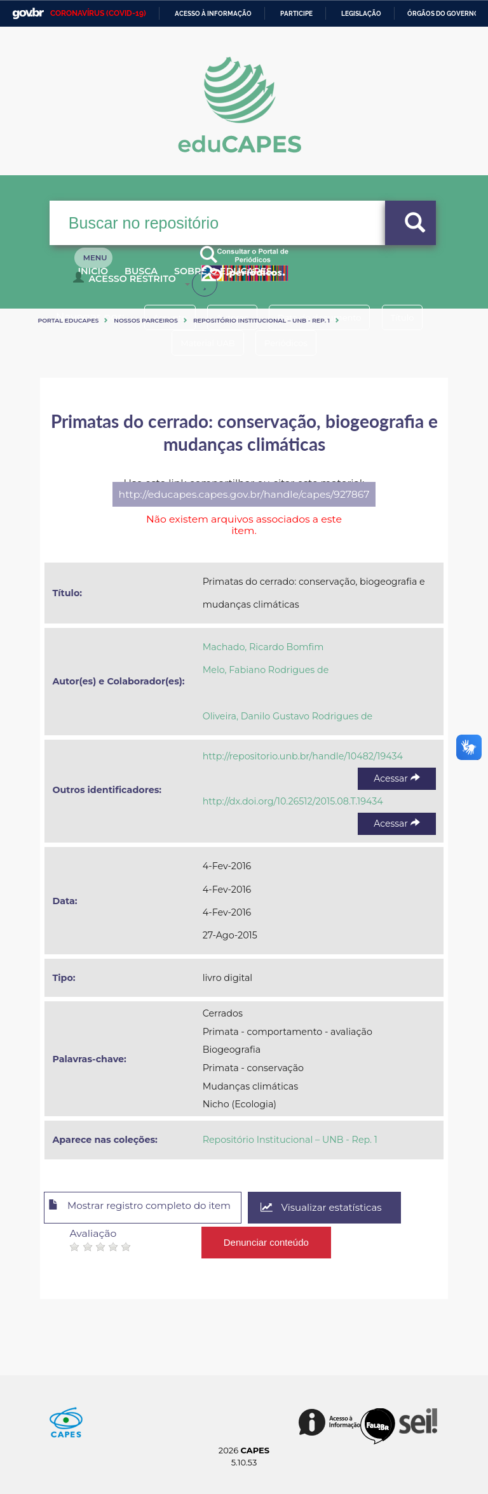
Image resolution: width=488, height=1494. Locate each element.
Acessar (396, 778)
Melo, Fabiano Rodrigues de (266, 670)
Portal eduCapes (67, 320)
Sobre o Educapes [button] (256, 278)
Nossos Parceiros (146, 320)
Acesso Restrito (127, 283)
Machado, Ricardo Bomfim (263, 647)
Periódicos (290, 343)
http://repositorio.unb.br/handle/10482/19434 (303, 756)
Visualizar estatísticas (344, 1208)
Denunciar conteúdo (266, 1239)
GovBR (28, 14)
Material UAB (203, 343)
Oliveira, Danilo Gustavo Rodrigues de (288, 716)
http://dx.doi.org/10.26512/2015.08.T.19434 (293, 801)
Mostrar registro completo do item (149, 1208)
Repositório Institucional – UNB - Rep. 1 (261, 320)
